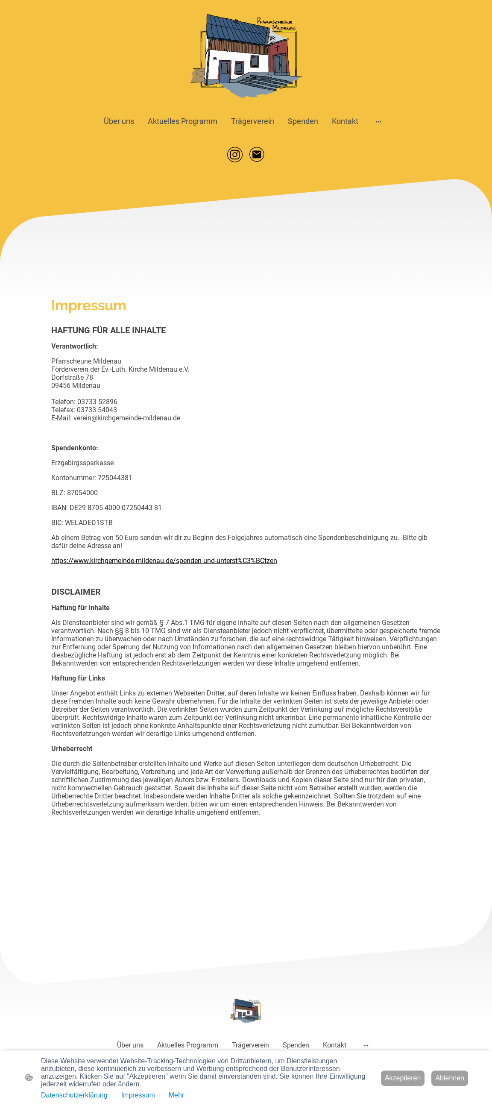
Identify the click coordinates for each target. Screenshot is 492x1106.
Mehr (176, 1095)
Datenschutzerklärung (74, 1095)
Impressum (138, 1095)
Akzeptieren (403, 1078)
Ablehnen (449, 1078)
